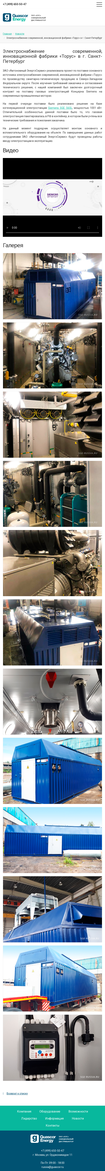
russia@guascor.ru (53, 1167)
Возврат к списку (15, 1093)
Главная (7, 33)
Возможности (78, 1111)
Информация (54, 1118)
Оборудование (49, 1111)
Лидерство (29, 1118)
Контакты (53, 1125)
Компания (24, 1111)
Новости (19, 33)
